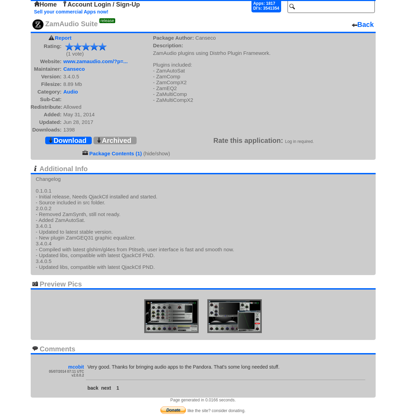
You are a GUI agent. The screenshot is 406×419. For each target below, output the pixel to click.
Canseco (74, 69)
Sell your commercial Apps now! (71, 11)
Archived (113, 140)
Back (363, 24)
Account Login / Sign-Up (101, 4)
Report (63, 38)
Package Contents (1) (115, 153)
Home (45, 4)
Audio (70, 92)
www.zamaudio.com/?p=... (95, 61)
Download (67, 140)
